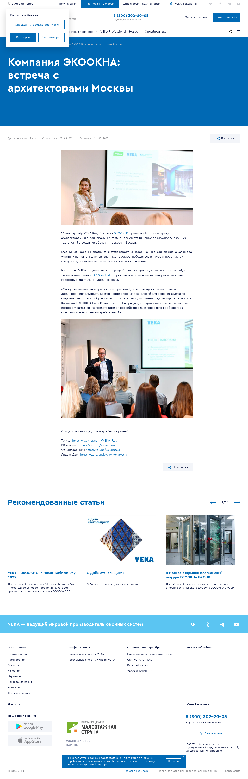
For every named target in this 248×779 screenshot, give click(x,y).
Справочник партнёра (79, 31)
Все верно (23, 37)
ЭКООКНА (121, 233)
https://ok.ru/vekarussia (103, 449)
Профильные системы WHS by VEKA (91, 659)
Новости (135, 31)
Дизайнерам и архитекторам (141, 4)
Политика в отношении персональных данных (187, 771)
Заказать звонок (213, 733)
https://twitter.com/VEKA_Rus (94, 440)
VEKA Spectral (100, 275)
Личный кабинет (226, 17)
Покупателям (67, 4)
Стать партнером (196, 17)
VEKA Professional (113, 31)
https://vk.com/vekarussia (96, 445)
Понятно (173, 761)
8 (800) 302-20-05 (130, 16)
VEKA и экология (186, 4)
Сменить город (51, 37)
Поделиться (225, 138)
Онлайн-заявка (155, 31)
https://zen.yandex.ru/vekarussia (103, 454)
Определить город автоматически (37, 24)
